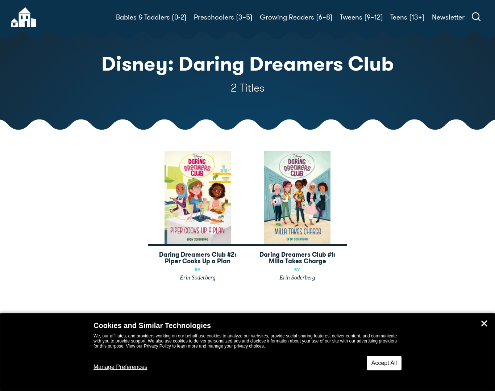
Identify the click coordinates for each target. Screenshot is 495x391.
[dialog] (247, 352)
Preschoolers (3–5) (223, 17)
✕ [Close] (484, 323)
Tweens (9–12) (361, 17)
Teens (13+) (407, 17)
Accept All (384, 363)
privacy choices (249, 346)
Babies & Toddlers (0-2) (151, 17)
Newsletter (448, 17)
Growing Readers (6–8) (296, 17)
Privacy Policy (157, 346)
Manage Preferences (120, 367)
